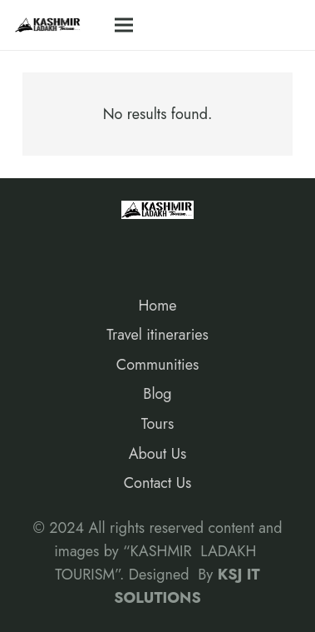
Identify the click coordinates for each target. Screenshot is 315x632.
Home (157, 305)
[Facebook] (41, 244)
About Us (158, 454)
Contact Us (157, 483)
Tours (157, 424)
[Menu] (123, 25)
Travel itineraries (157, 335)
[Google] (116, 244)
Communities (157, 365)
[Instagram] (78, 244)
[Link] (48, 25)
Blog (157, 394)
